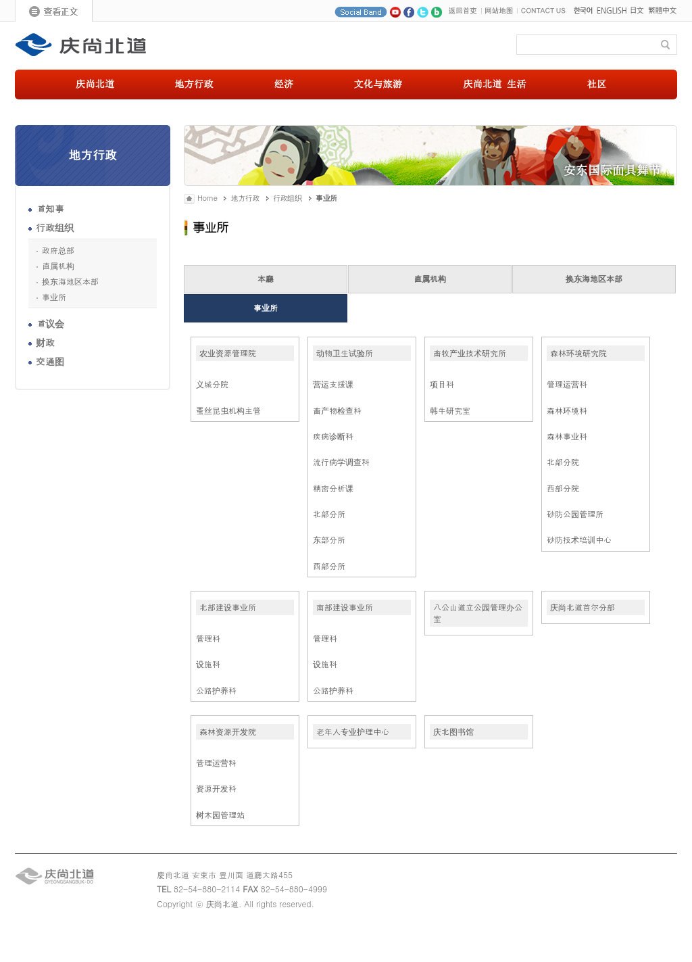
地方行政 (245, 198)
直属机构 (58, 265)
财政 (45, 342)
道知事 (50, 208)
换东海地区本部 (70, 281)
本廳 (265, 278)
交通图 (50, 361)
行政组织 (55, 227)
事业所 (54, 296)
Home (207, 198)
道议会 (50, 323)
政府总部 (58, 250)
